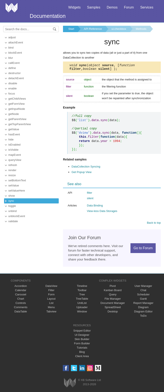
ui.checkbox (118, 28)
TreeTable (82, 300)
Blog (82, 353)
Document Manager (113, 304)
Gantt (143, 300)
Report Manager (143, 304)
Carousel (20, 295)
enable (12, 88)
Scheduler (143, 295)
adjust (12, 37)
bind (11, 47)
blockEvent (15, 52)
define (12, 68)
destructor (14, 73)
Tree (82, 295)
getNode (13, 114)
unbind (12, 211)
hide (11, 139)
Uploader (82, 308)
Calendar (20, 291)
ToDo (143, 317)
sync (11, 200)
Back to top (154, 224)
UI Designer (82, 336)
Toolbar (82, 291)
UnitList (81, 304)
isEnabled (14, 144)
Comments (20, 308)
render (12, 170)
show (11, 195)
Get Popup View (82, 173)
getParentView (17, 119)
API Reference (93, 28)
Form (51, 295)
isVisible (13, 149)
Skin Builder (82, 340)
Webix (70, 384)
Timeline (82, 287)
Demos (112, 7)
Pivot (113, 287)
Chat (143, 291)
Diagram (143, 308)
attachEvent (15, 42)
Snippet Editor (82, 331)
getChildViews (17, 98)
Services (146, 7)
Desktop (113, 312)
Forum (129, 7)
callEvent (14, 62)
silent (90, 199)
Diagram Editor (143, 312)
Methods (141, 28)
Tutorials (82, 349)
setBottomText (17, 180)
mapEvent (14, 154)
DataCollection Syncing (86, 167)
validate (13, 221)
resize (12, 175)
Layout (51, 300)
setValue (13, 185)
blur (10, 57)
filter (89, 194)
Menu (51, 308)
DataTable (20, 312)
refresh (12, 165)
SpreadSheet (113, 308)
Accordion (21, 287)
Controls (21, 304)
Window (82, 312)
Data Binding (95, 206)
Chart (20, 300)
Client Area (82, 357)
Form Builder (82, 344)
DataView (51, 287)
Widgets (74, 7)
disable (12, 83)
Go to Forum (143, 249)
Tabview (51, 312)
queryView (14, 160)
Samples (93, 7)
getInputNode (16, 108)
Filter (51, 291)
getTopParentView (19, 124)
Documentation (48, 16)
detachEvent (16, 78)
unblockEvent (16, 216)
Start (71, 28)
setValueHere (16, 190)
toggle (12, 205)
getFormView (16, 103)
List (51, 304)
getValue (13, 129)
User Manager (143, 287)
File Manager (113, 300)
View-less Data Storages (102, 212)
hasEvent (14, 134)
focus (11, 93)
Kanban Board (113, 291)
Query (112, 295)
